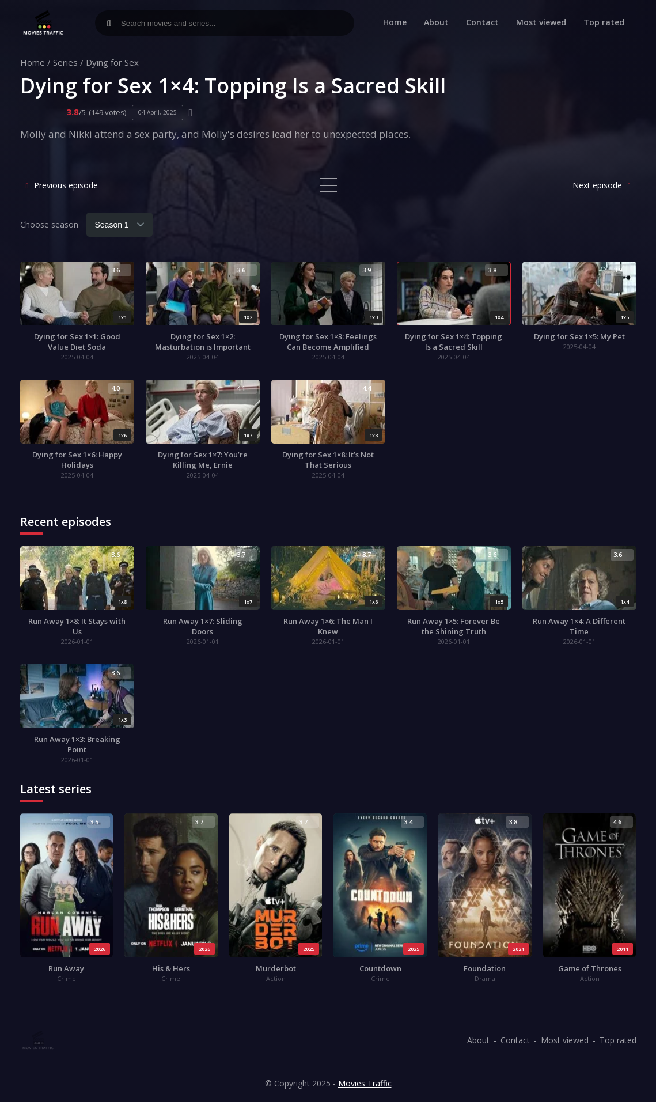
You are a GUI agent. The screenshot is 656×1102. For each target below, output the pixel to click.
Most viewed (541, 22)
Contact (482, 22)
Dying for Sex (112, 62)
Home (395, 22)
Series (65, 62)
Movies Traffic (365, 1083)
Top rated (603, 22)
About (436, 22)
